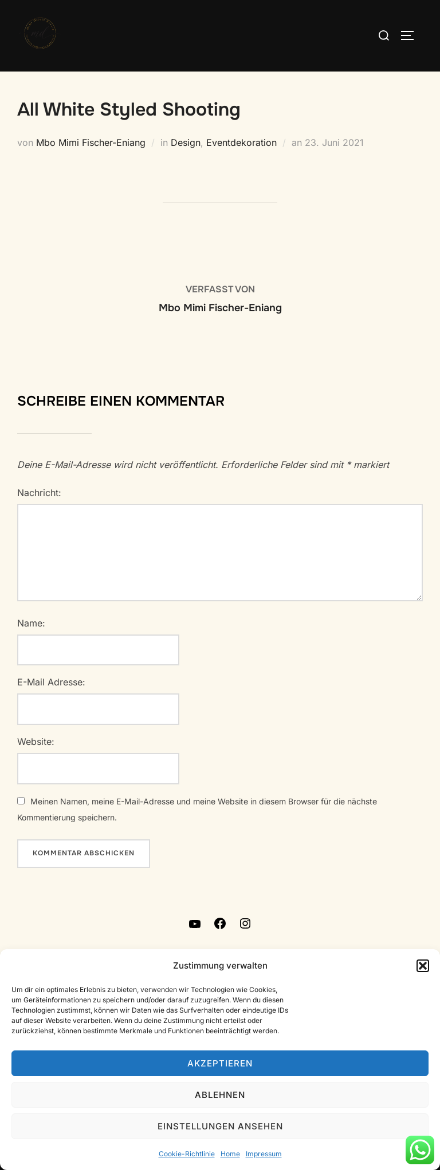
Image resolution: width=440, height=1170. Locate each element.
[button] (423, 965)
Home (230, 1153)
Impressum (264, 1153)
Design (186, 142)
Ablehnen (220, 1094)
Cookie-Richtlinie (187, 1153)
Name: (31, 623)
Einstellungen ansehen (220, 1126)
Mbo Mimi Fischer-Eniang (91, 142)
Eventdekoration (241, 142)
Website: (35, 741)
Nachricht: (39, 492)
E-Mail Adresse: (51, 682)
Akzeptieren (220, 1063)
